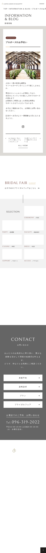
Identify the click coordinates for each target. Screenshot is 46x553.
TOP (5, 502)
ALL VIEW (23, 145)
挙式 (5, 506)
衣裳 (5, 533)
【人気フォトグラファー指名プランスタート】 (30, 140)
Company (35, 540)
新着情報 (28, 515)
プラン (27, 506)
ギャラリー (29, 523)
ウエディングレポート (33, 511)
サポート (7, 525)
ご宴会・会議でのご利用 (13, 491)
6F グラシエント (12, 520)
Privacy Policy (25, 540)
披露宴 (6, 510)
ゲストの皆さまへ (32, 527)
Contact (6, 540)
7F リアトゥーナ (12, 515)
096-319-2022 (26, 422)
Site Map (14, 540)
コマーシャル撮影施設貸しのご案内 (17, 495)
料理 (5, 529)
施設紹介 (28, 502)
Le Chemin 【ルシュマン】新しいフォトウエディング (14, 140)
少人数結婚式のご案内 (12, 487)
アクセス (28, 519)
